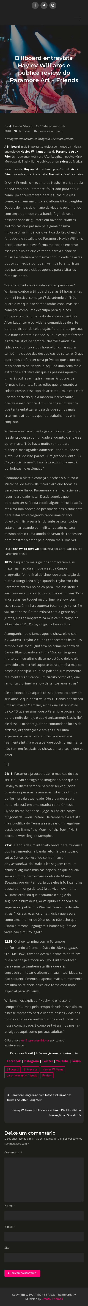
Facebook (14, 1061)
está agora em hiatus (35, 1040)
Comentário (13, 1152)
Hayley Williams (53, 1069)
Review (46, 1075)
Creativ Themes (52, 1299)
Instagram (31, 1061)
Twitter (47, 1061)
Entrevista (30, 1069)
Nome (9, 1206)
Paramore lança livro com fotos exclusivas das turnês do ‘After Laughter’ (39, 1097)
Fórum (76, 1061)
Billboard (12, 1069)
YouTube (62, 1061)
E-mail (9, 1227)
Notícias (24, 131)
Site (6, 1248)
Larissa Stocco (22, 126)
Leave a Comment (50, 131)
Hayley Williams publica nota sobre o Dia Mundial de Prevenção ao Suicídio (46, 1112)
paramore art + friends (21, 1075)
